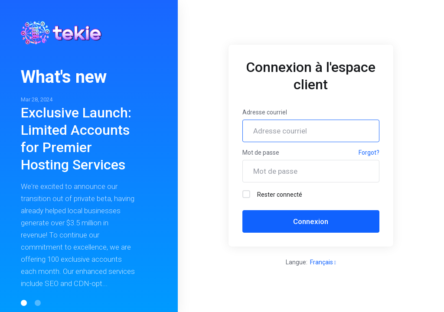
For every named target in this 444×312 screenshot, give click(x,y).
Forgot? (369, 152)
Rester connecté (272, 194)
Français (323, 262)
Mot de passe (260, 152)
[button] (24, 303)
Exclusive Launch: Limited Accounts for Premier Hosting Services (76, 138)
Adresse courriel (264, 112)
